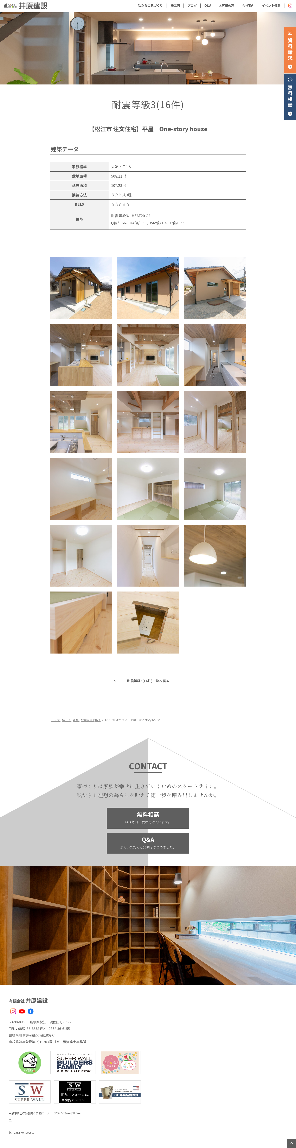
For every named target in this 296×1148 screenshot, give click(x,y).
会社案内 (248, 5)
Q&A (207, 5)
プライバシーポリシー (70, 1113)
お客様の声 (226, 5)
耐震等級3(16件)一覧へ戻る (148, 680)
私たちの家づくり (150, 5)
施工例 (175, 5)
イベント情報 (271, 5)
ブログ (192, 5)
